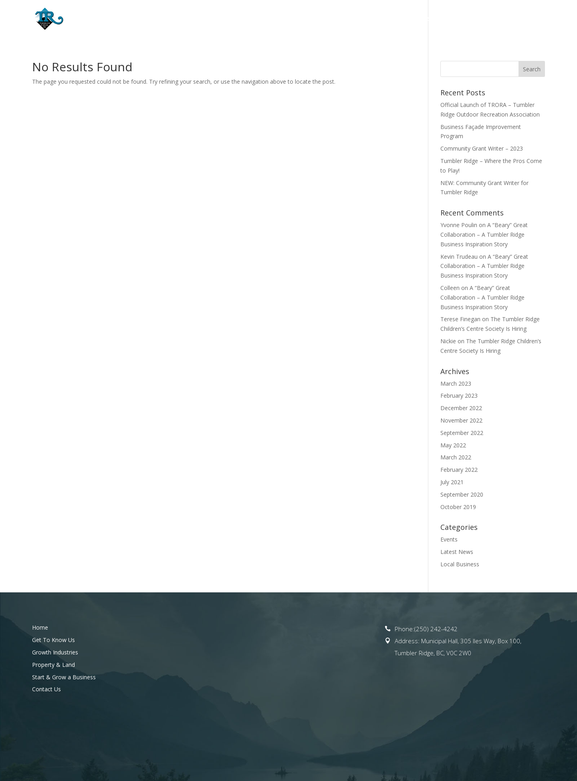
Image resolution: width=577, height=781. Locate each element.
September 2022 (461, 433)
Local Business (459, 564)
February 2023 (459, 395)
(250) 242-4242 (436, 629)
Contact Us (527, 19)
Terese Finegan (460, 319)
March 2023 (455, 383)
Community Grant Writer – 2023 (481, 148)
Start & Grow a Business (453, 19)
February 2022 (459, 469)
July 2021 (452, 482)
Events (449, 539)
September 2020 (461, 494)
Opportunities (303, 19)
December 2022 (461, 408)
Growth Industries (55, 652)
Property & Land (370, 19)
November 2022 (461, 420)
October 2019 (458, 507)
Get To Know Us (238, 19)
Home (195, 19)
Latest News (456, 552)
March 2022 (455, 457)
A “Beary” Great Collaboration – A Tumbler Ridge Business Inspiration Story (484, 234)
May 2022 (453, 445)
